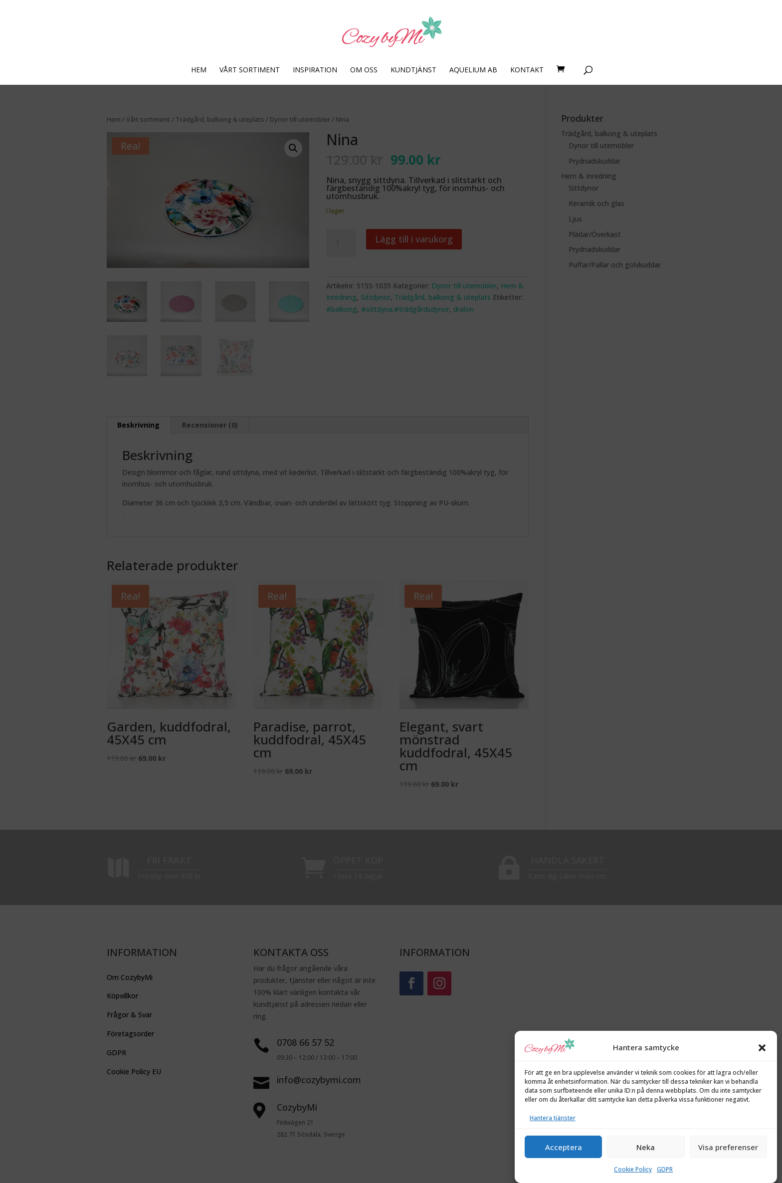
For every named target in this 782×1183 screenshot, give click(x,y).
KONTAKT (527, 70)
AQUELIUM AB (473, 70)
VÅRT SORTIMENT (249, 70)
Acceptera (563, 1162)
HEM (198, 70)
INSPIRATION (315, 70)
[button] (762, 1062)
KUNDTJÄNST (413, 70)
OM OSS (364, 70)
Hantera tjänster (553, 1132)
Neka (645, 1162)
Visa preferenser (728, 1162)
